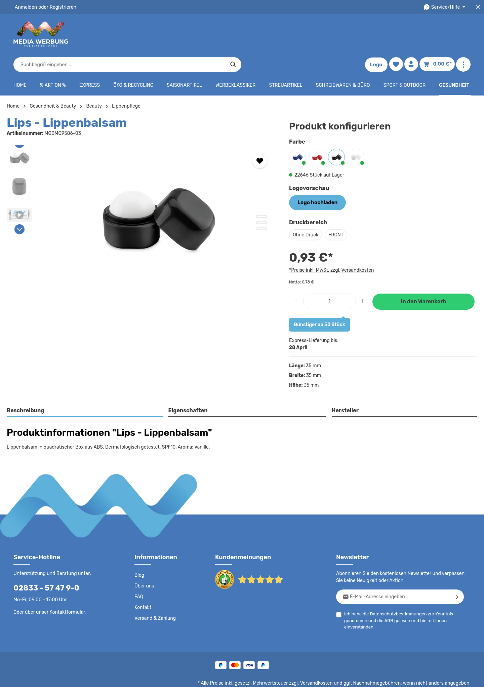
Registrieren (60, 7)
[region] (141, 196)
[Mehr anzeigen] (463, 34)
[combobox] (234, 34)
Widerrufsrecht (396, 677)
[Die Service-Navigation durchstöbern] (445, 7)
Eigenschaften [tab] (187, 389)
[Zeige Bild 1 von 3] (261, 196)
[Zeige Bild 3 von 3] (261, 208)
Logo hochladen (315, 181)
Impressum (334, 677)
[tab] (85, 390)
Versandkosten (323, 662)
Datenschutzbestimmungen (395, 592)
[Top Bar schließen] (478, 7)
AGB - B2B (305, 677)
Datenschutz (247, 677)
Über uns (144, 565)
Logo (378, 34)
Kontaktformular (65, 591)
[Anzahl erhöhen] (363, 279)
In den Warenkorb (423, 280)
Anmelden (25, 7)
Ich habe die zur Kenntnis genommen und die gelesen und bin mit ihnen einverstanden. (396, 598)
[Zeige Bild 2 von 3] (261, 202)
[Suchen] (348, 34)
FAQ (139, 575)
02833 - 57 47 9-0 (42, 567)
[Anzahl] (329, 279)
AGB (387, 599)
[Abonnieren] (457, 575)
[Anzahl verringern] (296, 279)
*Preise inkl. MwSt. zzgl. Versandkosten (330, 249)
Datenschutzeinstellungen (444, 677)
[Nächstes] (19, 209)
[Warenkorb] (438, 34)
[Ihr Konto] (413, 34)
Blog (139, 554)
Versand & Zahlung (154, 597)
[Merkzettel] (397, 34)
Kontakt (142, 586)
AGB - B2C (277, 677)
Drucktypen (363, 677)
